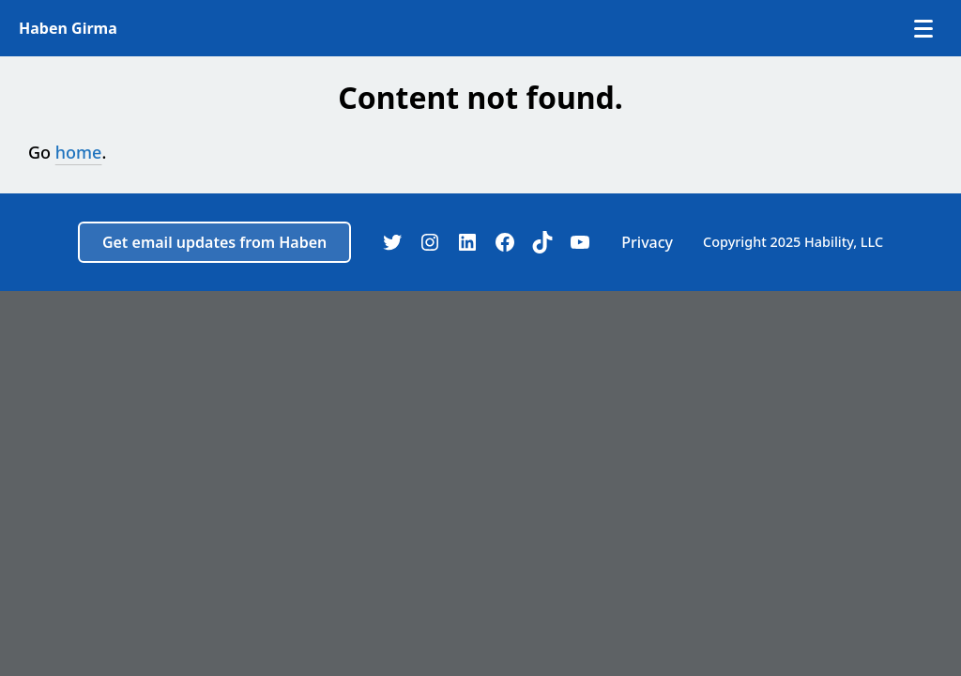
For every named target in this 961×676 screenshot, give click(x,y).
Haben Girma (68, 28)
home (78, 152)
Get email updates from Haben (214, 242)
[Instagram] (430, 242)
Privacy (647, 242)
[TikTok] (542, 242)
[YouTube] (580, 242)
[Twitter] (392, 242)
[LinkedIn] (467, 242)
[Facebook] (505, 242)
